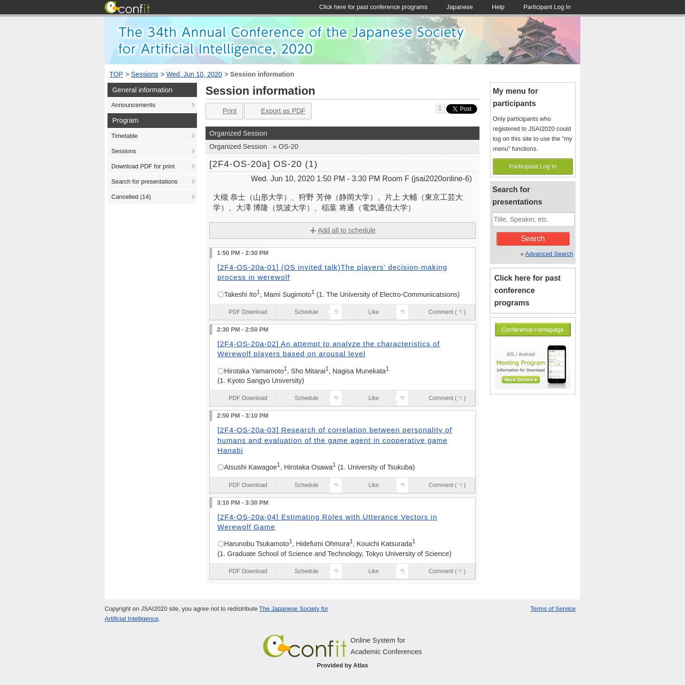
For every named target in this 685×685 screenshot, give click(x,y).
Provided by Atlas (342, 665)
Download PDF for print (143, 166)
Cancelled (131, 196)
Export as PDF (277, 111)
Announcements (133, 104)
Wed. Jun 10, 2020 (194, 74)
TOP (116, 74)
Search (533, 239)
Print (223, 111)
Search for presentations (144, 181)
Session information (262, 74)
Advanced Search (549, 253)
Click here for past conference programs (527, 290)
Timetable (124, 135)
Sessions (144, 74)
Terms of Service (553, 608)
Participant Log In (533, 166)
